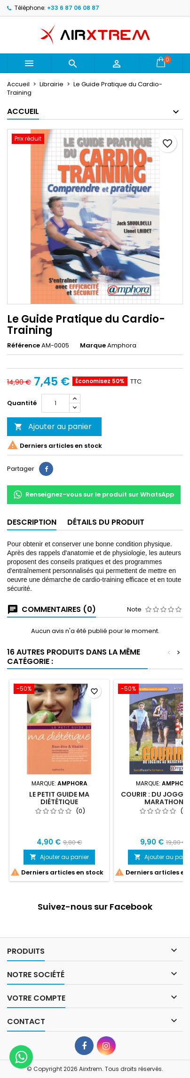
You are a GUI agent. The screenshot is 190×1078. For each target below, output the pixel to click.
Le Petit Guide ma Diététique (59, 798)
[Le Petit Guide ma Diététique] (59, 690)
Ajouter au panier (53, 426)
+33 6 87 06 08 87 (73, 8)
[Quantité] (55, 403)
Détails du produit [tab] (105, 522)
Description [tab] (31, 522)
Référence (23, 345)
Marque (93, 345)
